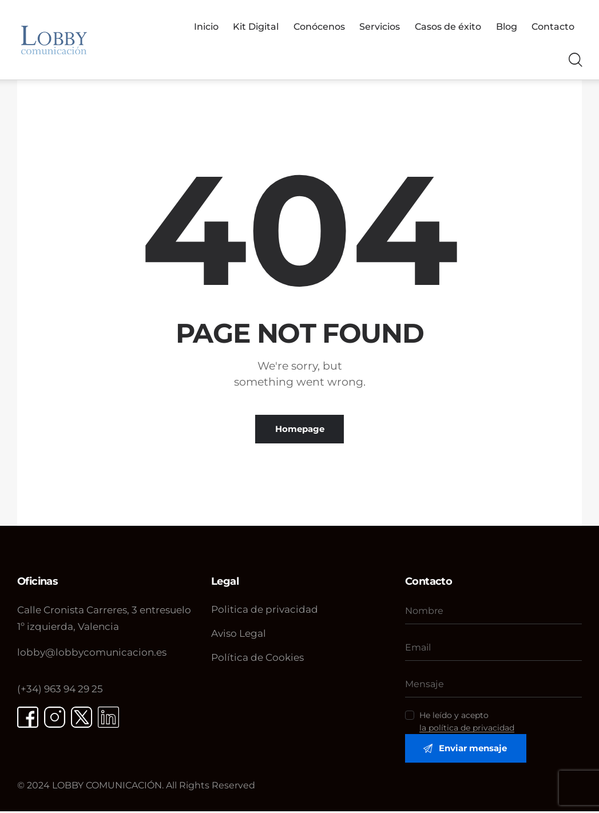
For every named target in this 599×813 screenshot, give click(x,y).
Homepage (299, 429)
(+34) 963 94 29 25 (60, 689)
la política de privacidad (466, 728)
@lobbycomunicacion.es (91, 653)
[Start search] (575, 60)
